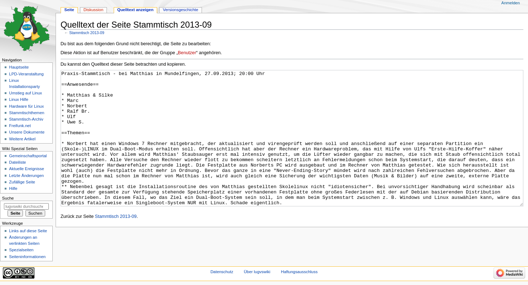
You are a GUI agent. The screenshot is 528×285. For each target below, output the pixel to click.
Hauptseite (19, 67)
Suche (8, 198)
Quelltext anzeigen (135, 10)
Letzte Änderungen (26, 175)
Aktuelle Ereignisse (26, 169)
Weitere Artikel (22, 139)
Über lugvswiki (257, 272)
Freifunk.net (19, 125)
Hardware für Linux (26, 106)
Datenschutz (222, 272)
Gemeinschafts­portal (28, 156)
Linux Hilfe (18, 99)
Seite (69, 10)
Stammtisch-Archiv (26, 119)
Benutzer (187, 52)
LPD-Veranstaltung (26, 74)
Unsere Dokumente (26, 132)
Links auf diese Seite (28, 231)
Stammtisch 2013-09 (86, 33)
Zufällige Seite (22, 182)
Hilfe (13, 188)
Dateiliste (17, 162)
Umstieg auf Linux (25, 93)
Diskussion (93, 10)
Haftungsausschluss (299, 272)
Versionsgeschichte (180, 10)
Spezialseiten (21, 250)
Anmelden (510, 3)
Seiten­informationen (27, 256)
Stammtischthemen (26, 113)
